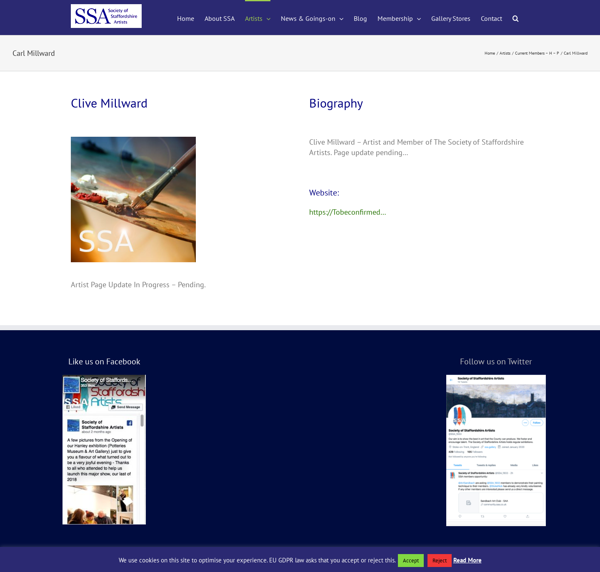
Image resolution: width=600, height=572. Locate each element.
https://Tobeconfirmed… (347, 212)
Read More (467, 560)
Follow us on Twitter (496, 361)
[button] (515, 17)
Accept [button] (411, 560)
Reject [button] (439, 560)
